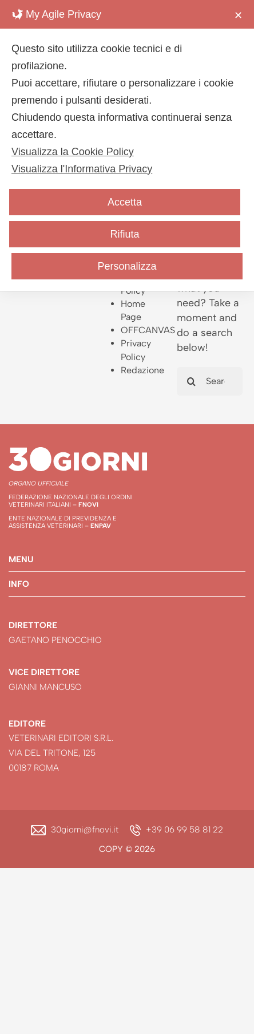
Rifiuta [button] (124, 234)
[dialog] (127, 145)
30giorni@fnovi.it (84, 829)
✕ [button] (238, 15)
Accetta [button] (125, 202)
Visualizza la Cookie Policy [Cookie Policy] (72, 151)
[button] (127, 559)
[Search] (191, 381)
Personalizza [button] (126, 266)
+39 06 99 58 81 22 (184, 829)
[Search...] (210, 381)
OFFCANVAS (148, 330)
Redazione (142, 370)
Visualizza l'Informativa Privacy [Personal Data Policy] (81, 169)
